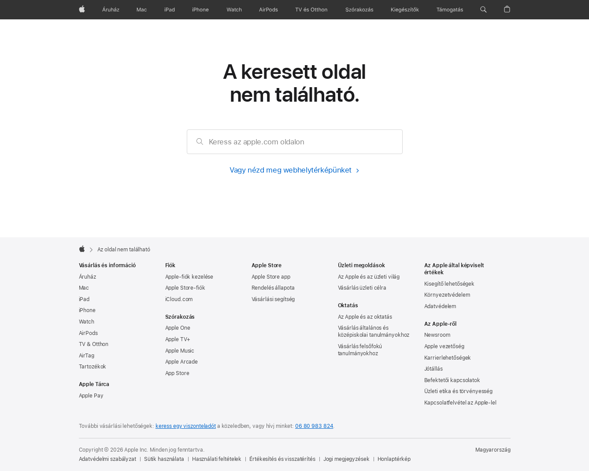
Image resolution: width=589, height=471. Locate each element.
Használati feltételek (216, 459)
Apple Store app (271, 277)
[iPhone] (200, 9)
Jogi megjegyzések (346, 459)
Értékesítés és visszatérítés (282, 459)
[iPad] (169, 9)
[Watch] (234, 9)
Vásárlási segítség (273, 299)
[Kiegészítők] (404, 9)
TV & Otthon (94, 344)
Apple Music (180, 351)
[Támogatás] (450, 9)
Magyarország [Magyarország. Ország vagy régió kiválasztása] (493, 450)
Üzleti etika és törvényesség (458, 391)
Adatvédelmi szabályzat (107, 459)
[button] (483, 9)
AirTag (86, 356)
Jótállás (433, 369)
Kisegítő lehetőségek (449, 284)
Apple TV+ (177, 339)
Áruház (87, 277)
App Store (177, 373)
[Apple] (82, 9)
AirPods (88, 333)
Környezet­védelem (447, 295)
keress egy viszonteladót (186, 426)
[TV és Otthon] (311, 9)
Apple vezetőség (444, 346)
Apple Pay (91, 396)
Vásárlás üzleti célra (362, 288)
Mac (84, 288)
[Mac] (141, 9)
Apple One (177, 328)
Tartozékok (93, 367)
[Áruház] (111, 9)
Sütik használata (164, 459)
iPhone (87, 310)
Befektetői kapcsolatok (452, 380)
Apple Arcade (181, 362)
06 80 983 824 (314, 426)
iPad (84, 299)
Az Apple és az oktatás (365, 317)
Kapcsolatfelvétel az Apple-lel (460, 403)
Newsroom (437, 335)
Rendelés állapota (273, 288)
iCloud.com (179, 299)
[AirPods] (269, 9)
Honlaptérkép (394, 459)
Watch (86, 322)
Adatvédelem (440, 306)
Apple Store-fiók (185, 288)
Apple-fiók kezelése (189, 277)
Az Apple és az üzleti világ (369, 277)
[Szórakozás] (359, 9)
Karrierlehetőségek (447, 358)
